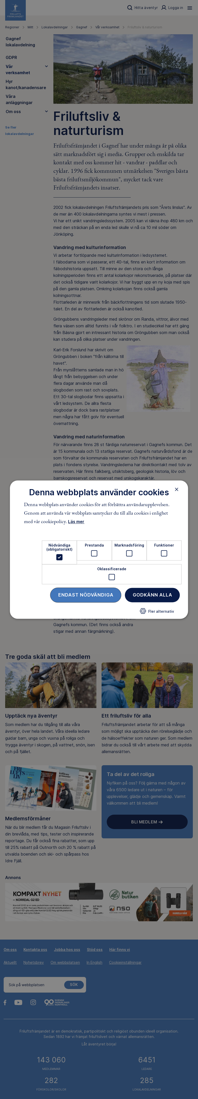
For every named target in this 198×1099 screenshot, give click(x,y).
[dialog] (99, 549)
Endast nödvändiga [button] (85, 595)
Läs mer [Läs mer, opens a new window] (76, 521)
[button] (157, 613)
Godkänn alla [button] (152, 595)
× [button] (177, 489)
